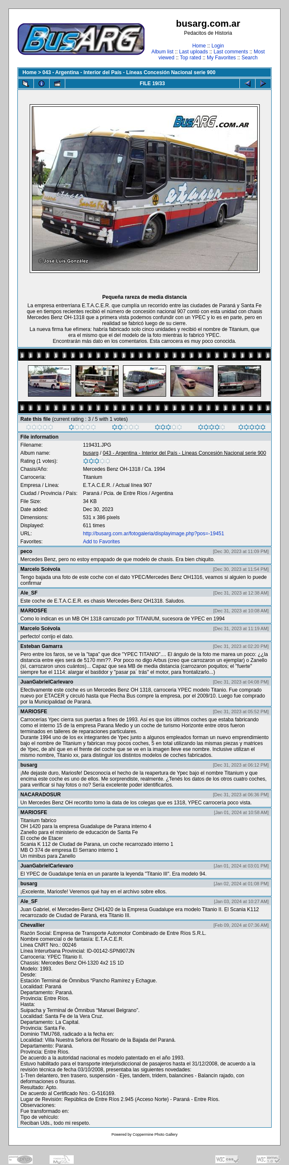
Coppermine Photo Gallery (155, 1134)
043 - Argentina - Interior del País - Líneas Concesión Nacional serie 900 (128, 72)
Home (199, 46)
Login (217, 46)
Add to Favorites (101, 542)
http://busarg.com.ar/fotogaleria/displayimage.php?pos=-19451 (153, 534)
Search (250, 58)
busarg (91, 453)
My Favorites (221, 58)
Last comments (231, 52)
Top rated (190, 58)
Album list (162, 52)
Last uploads (193, 52)
